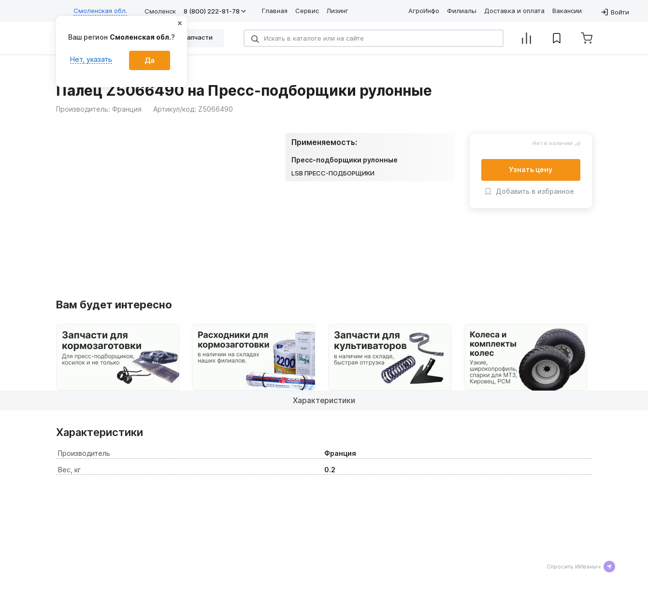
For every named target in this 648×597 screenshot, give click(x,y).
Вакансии (567, 11)
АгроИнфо (423, 11)
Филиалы (461, 11)
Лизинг (337, 11)
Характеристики (324, 400)
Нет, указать (91, 59)
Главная (275, 11)
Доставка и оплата (514, 11)
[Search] (374, 38)
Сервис (307, 11)
